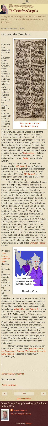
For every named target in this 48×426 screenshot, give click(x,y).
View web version (24, 399)
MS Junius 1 (21, 166)
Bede (25, 158)
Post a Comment (9, 385)
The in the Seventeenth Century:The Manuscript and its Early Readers (23, 351)
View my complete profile (20, 414)
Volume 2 (33, 309)
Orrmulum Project (37, 243)
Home (24, 394)
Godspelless (28, 153)
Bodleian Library (29, 126)
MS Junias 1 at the (29, 123)
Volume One (19, 309)
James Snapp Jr (20, 410)
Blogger (29, 423)
